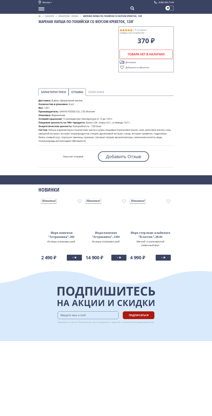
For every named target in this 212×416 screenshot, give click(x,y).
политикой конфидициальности (138, 322)
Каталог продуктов (49, 350)
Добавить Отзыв (123, 156)
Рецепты (83, 367)
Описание (96, 92)
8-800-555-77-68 (166, 2)
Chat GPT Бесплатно (118, 358)
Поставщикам (46, 402)
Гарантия (83, 363)
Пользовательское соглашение (56, 375)
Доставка (83, 350)
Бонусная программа (90, 359)
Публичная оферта (49, 383)
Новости (43, 367)
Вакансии (43, 410)
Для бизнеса (45, 406)
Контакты (44, 359)
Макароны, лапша (68, 16)
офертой (116, 322)
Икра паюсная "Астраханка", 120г (106, 235)
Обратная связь (47, 363)
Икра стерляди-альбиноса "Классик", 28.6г (150, 235)
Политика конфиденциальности (56, 379)
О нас (41, 355)
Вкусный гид (85, 371)
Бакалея (49, 16)
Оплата (82, 355)
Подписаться (139, 315)
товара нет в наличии (146, 54)
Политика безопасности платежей (57, 387)
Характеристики (53, 92)
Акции (42, 371)
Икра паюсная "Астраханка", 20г (61, 235)
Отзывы (77, 92)
